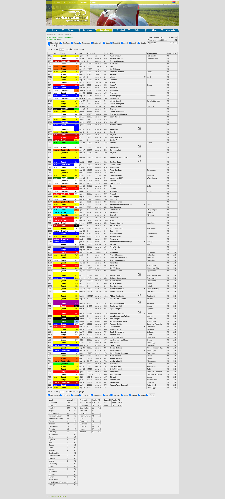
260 (76, 321)
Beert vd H (114, 231)
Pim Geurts (114, 382)
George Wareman (117, 61)
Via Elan (113, 244)
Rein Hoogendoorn (117, 260)
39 (76, 194)
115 (76, 82)
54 (76, 167)
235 (76, 329)
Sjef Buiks (114, 129)
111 (76, 377)
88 (76, 114)
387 (76, 313)
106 (76, 98)
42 (76, 186)
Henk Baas (114, 212)
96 (76, 106)
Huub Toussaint (116, 228)
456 (76, 289)
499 (76, 281)
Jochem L (114, 239)
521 (76, 275)
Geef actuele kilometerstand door (60, 38)
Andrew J (114, 93)
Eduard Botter (115, 350)
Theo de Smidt (116, 324)
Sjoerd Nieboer (116, 348)
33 (76, 207)
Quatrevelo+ (97, 43)
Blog (154, 30)
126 (76, 72)
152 (76, 56)
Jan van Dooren (116, 223)
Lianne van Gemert (117, 111)
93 (76, 111)
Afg (80, 53)
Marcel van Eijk (116, 178)
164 (76, 356)
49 (76, 175)
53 (76, 170)
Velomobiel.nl (61, 496)
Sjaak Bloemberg (117, 332)
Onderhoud (87, 30)
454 (76, 291)
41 (76, 191)
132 (76, 374)
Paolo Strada (115, 345)
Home (54, 30)
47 (76, 178)
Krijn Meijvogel (116, 369)
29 (76, 215)
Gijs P (112, 220)
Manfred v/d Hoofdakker (119, 340)
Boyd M (113, 135)
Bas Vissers (114, 372)
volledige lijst (78, 49)
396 (76, 309)
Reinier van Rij (116, 306)
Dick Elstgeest (115, 366)
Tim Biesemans (116, 106)
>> (57, 49)
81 (76, 117)
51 (76, 173)
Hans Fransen (115, 98)
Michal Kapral (115, 101)
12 (76, 234)
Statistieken (51, 40)
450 (76, 296)
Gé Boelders (115, 327)
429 (76, 299)
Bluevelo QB (55, 43)
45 (76, 183)
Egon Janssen (115, 374)
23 (76, 220)
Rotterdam (114, 263)
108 (76, 96)
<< (49, 49)
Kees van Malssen (117, 313)
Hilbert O (113, 199)
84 (76, 388)
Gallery (137, 30)
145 (76, 364)
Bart (111, 186)
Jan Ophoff (114, 167)
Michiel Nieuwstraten (118, 321)
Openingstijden (70, 2)
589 (76, 265)
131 (76, 69)
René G (113, 74)
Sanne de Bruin (116, 202)
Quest (107, 43)
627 (76, 260)
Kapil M (113, 181)
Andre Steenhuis (116, 255)
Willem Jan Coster (117, 296)
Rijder (112, 53)
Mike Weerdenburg (117, 303)
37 (76, 196)
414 (76, 306)
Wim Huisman (115, 183)
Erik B (112, 82)
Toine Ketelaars (116, 170)
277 (76, 319)
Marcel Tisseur (116, 275)
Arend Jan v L (115, 226)
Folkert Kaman (116, 358)
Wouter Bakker (116, 125)
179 (76, 345)
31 (76, 212)
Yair (111, 66)
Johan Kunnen (116, 364)
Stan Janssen (115, 207)
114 (76, 85)
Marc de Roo (115, 380)
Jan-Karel (114, 64)
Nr (76, 53)
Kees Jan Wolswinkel (118, 257)
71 (76, 132)
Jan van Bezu (115, 329)
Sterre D (113, 215)
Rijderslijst (67, 34)
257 (76, 324)
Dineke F (113, 140)
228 (76, 335)
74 (76, 129)
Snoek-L (134, 43)
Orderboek (120, 30)
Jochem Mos (115, 335)
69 (76, 137)
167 (76, 353)
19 (76, 226)
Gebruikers (104, 30)
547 (76, 268)
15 (76, 228)
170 (76, 348)
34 (76, 202)
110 (76, 90)
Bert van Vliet (115, 150)
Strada (143, 43)
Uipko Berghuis (116, 309)
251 (76, 327)
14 (76, 231)
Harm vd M (114, 218)
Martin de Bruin (116, 271)
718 (76, 255)
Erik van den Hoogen (118, 114)
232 (76, 332)
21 (76, 223)
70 (76, 135)
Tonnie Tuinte (115, 165)
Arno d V (113, 88)
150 (76, 58)
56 (76, 162)
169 (76, 350)
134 (76, 66)
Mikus (112, 77)
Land (169, 53)
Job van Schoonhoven (119, 157)
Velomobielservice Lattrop (120, 204)
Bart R (112, 173)
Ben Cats (113, 265)
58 (76, 153)
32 (76, 210)
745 (76, 252)
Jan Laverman (115, 281)
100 (76, 382)
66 (76, 140)
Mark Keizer (114, 191)
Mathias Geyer (115, 236)
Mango (76, 43)
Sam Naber (114, 342)
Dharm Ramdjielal (117, 104)
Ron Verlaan (115, 268)
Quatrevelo (86, 43)
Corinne (113, 189)
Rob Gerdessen (116, 286)
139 (76, 61)
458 (76, 286)
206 (76, 340)
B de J (112, 132)
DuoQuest (66, 43)
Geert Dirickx (115, 117)
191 (76, 342)
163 (76, 358)
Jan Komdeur (115, 56)
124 (76, 77)
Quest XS (116, 43)
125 (76, 74)
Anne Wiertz (115, 247)
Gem (106, 53)
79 (76, 119)
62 (76, 147)
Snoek (125, 43)
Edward (113, 377)
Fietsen (71, 30)
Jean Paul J (114, 90)
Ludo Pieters (115, 210)
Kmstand (91, 53)
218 (76, 337)
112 (76, 88)
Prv (174, 53)
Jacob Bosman (116, 234)
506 (76, 278)
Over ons (83, 2)
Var (55, 53)
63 (76, 143)
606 (76, 263)
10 (76, 236)
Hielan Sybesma (116, 291)
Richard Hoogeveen (118, 278)
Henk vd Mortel (116, 58)
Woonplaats (152, 53)
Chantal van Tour (117, 337)
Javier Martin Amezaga (119, 353)
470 (76, 283)
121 (76, 80)
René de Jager (115, 162)
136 (76, 64)
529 (76, 271)
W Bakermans (115, 356)
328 (76, 316)
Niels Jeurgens (116, 137)
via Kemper (114, 196)
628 (76, 257)
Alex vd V (114, 122)
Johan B (113, 194)
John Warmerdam (117, 289)
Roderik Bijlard (116, 283)
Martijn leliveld (116, 361)
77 (76, 122)
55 (76, 165)
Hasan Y (113, 85)
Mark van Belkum (117, 72)
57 (76, 157)
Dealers (93, 2)
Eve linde (113, 80)
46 (76, 181)
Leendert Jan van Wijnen (120, 316)
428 (76, 303)
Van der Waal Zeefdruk (119, 385)
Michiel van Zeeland (118, 299)
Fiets (63, 53)
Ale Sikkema (115, 69)
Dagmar (113, 109)
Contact (57, 2)
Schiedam (114, 252)
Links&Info (170, 30)
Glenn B (113, 250)
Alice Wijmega (115, 96)
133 (76, 372)
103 (76, 104)
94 (76, 385)
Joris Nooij (114, 147)
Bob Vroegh (114, 319)
